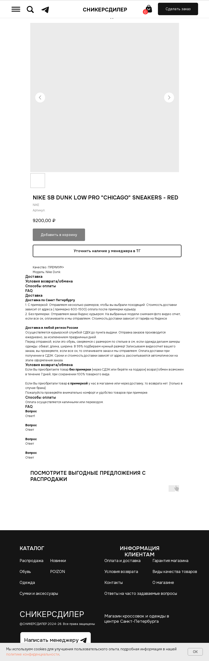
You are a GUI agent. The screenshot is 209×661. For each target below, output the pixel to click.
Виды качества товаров (174, 571)
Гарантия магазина (170, 560)
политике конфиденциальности (32, 654)
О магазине (163, 582)
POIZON (57, 571)
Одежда (27, 582)
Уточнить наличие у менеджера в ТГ (107, 251)
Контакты (113, 582)
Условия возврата (121, 571)
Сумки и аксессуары (39, 593)
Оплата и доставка (122, 560)
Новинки (58, 560)
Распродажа (31, 560)
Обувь (25, 571)
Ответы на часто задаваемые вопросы (140, 593)
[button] (178, 9)
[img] (16, 9)
